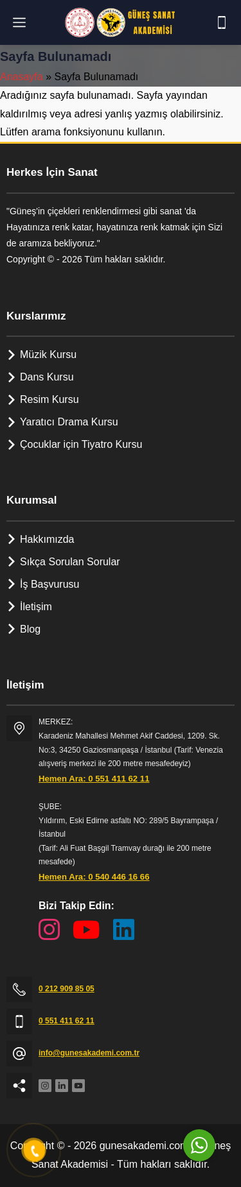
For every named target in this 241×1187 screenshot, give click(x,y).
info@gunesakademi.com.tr (89, 1052)
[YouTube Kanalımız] (86, 930)
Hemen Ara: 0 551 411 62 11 (94, 778)
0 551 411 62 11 (66, 1020)
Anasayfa (21, 76)
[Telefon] (221, 22)
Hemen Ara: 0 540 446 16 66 (94, 877)
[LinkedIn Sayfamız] (123, 930)
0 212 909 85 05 (66, 988)
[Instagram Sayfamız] (49, 930)
